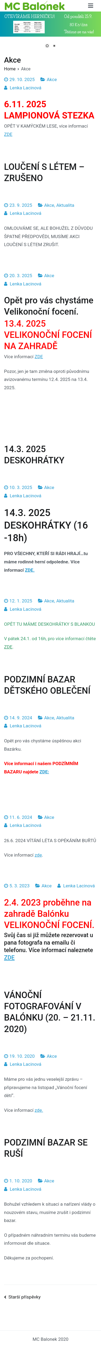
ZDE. (29, 570)
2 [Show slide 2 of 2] (54, 46)
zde (38, 855)
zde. (39, 1110)
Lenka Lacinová (25, 87)
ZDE (8, 134)
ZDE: (44, 771)
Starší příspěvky (24, 1297)
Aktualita (65, 205)
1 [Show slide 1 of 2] (47, 46)
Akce (52, 79)
